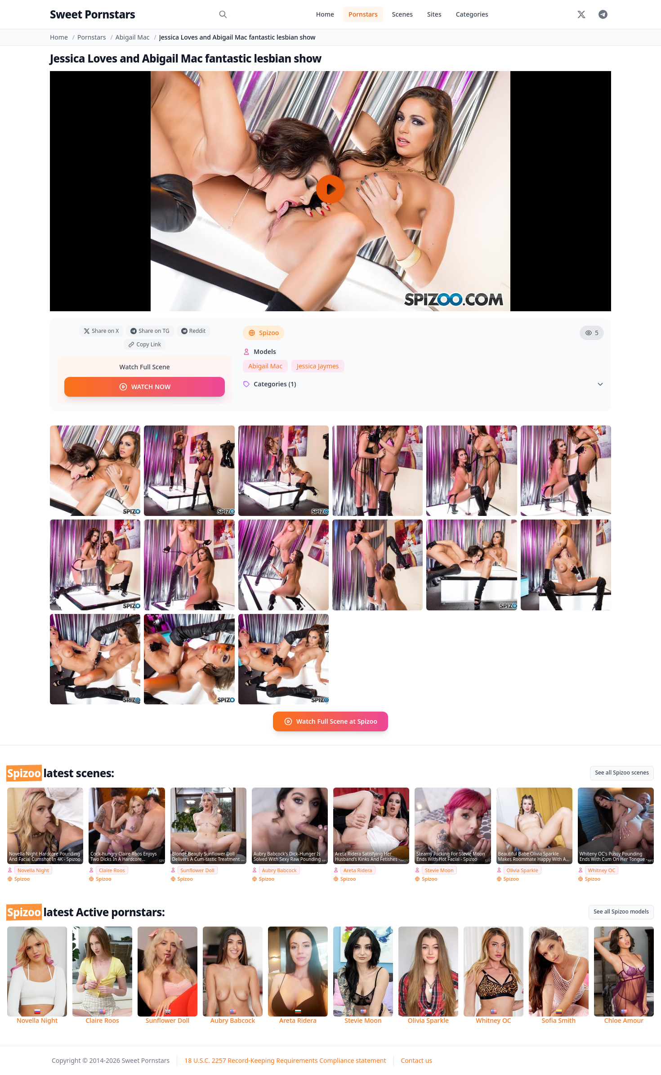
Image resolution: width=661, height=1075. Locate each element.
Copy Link (144, 344)
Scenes (402, 14)
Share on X (101, 331)
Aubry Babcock (279, 869)
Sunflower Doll (197, 869)
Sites (434, 14)
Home (325, 14)
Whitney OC (602, 869)
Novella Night (33, 869)
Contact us (417, 1060)
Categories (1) (423, 384)
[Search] (223, 14)
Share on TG (149, 331)
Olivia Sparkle (522, 869)
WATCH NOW (144, 386)
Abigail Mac (133, 37)
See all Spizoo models (621, 911)
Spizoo (263, 332)
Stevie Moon (439, 869)
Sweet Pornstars (92, 14)
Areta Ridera (358, 869)
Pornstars (363, 14)
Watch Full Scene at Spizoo (330, 721)
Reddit (193, 331)
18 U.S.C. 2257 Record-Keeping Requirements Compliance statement (285, 1060)
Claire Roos (112, 869)
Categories (472, 14)
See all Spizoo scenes (622, 772)
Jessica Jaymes (318, 366)
